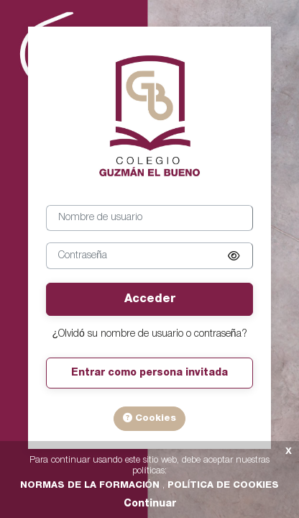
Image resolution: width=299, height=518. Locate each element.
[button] (233, 256)
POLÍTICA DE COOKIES (223, 485)
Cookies (149, 417)
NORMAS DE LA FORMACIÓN (91, 485)
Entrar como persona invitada (149, 373)
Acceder (149, 299)
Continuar (150, 504)
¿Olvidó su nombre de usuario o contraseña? (149, 334)
